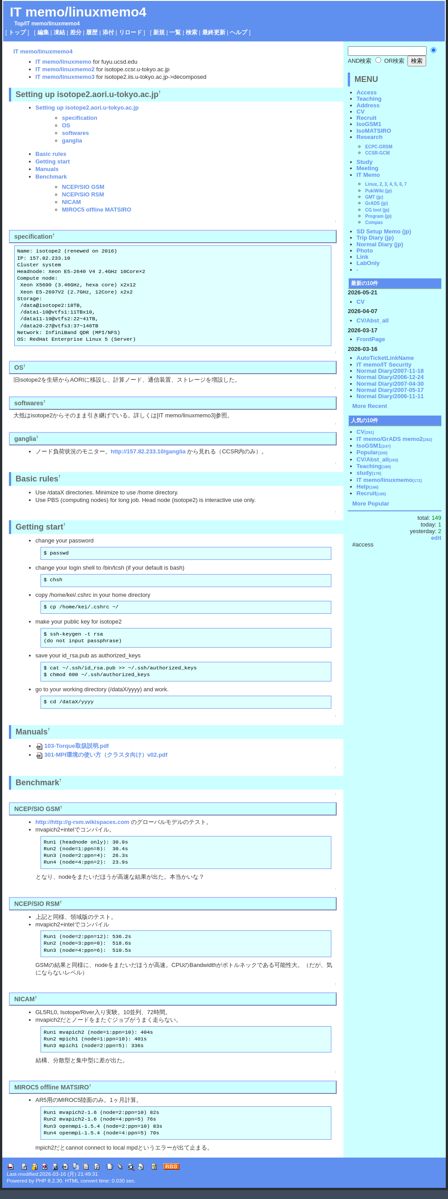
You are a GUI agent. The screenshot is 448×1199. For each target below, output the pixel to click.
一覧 (175, 32)
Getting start (53, 161)
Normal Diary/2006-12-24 (390, 377)
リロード (130, 32)
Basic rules (51, 154)
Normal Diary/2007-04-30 (390, 383)
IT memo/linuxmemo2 (65, 69)
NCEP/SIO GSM (83, 187)
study (369, 472)
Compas (374, 222)
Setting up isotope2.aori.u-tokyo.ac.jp (87, 107)
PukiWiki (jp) (378, 190)
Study (365, 162)
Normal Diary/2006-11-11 (390, 396)
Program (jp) (378, 216)
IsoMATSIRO (374, 130)
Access (367, 92)
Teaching (369, 98)
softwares (75, 133)
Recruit (367, 117)
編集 (43, 32)
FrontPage (371, 339)
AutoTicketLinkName (385, 358)
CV (361, 111)
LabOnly (368, 263)
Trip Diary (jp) (375, 237)
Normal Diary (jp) (380, 244)
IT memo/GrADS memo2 (394, 439)
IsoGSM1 (369, 124)
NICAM (71, 202)
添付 (108, 32)
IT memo (36, 23)
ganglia (72, 140)
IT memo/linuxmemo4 (78, 11)
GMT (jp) (374, 197)
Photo (365, 250)
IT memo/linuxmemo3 (65, 76)
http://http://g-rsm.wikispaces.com (83, 822)
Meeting (368, 168)
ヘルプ (238, 32)
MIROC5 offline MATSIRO (96, 209)
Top (19, 23)
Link (363, 256)
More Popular (370, 503)
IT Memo (368, 174)
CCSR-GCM (377, 153)
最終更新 (213, 32)
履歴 (92, 32)
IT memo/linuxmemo (64, 61)
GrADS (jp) (376, 203)
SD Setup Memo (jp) (384, 231)
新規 (159, 32)
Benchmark (51, 176)
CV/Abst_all (373, 320)
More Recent (369, 406)
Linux (371, 184)
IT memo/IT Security (384, 364)
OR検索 (389, 60)
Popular (372, 452)
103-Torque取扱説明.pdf (72, 745)
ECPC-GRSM (378, 146)
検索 (191, 32)
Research (370, 137)
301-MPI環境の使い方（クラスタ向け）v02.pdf (102, 754)
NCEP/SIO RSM (83, 194)
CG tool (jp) (377, 210)
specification (79, 117)
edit (436, 537)
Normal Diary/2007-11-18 (390, 370)
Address (368, 105)
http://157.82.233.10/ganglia (148, 451)
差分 (75, 32)
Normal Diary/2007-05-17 (390, 390)
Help (368, 486)
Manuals (47, 169)
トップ (17, 32)
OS (66, 125)
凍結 (59, 32)
